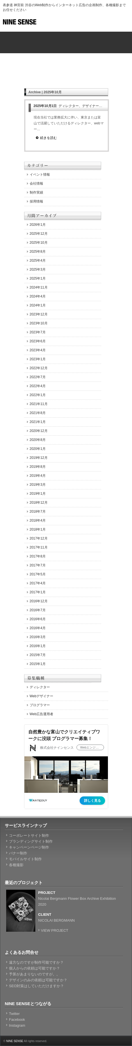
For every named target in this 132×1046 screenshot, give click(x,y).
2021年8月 (38, 413)
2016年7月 (38, 610)
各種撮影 (16, 865)
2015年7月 (38, 655)
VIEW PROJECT (54, 930)
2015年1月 (38, 664)
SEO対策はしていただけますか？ (36, 986)
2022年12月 (39, 368)
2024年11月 (39, 287)
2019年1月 (38, 494)
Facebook (17, 1019)
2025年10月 (39, 243)
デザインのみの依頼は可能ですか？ (38, 980)
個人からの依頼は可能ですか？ (34, 968)
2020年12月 (39, 431)
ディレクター (40, 687)
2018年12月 (39, 503)
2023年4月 (38, 350)
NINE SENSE (14, 1041)
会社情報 (36, 183)
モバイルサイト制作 (25, 859)
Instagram (17, 1025)
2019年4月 (38, 476)
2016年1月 (38, 646)
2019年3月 (38, 485)
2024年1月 (38, 305)
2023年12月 (39, 314)
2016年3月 (38, 637)
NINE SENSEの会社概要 (66, 47)
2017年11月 (39, 547)
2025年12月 (39, 234)
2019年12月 (39, 458)
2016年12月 (39, 601)
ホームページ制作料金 (96, 37)
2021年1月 (38, 422)
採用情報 (36, 201)
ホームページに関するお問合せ (96, 47)
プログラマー (40, 705)
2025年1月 (38, 278)
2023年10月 (39, 323)
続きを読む (48, 138)
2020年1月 (38, 449)
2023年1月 (38, 359)
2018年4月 (38, 520)
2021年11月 (39, 404)
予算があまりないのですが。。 (34, 974)
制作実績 (36, 192)
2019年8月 (38, 467)
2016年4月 (38, 628)
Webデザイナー (41, 696)
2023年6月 (38, 341)
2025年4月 (38, 260)
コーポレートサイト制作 (29, 835)
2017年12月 (39, 538)
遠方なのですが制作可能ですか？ (36, 962)
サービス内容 (66, 37)
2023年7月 (38, 332)
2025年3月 (38, 269)
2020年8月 (38, 440)
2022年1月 (38, 395)
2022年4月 (38, 386)
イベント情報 (40, 174)
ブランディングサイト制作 (31, 841)
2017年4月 (38, 583)
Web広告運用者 (41, 714)
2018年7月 (38, 511)
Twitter (14, 1014)
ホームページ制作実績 (37, 47)
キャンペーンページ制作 (29, 847)
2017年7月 (38, 565)
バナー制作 (18, 853)
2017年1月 (38, 592)
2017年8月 (38, 556)
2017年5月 (38, 574)
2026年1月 (38, 225)
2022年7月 (38, 377)
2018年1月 (38, 529)
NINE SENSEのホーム (37, 37)
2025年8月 (38, 252)
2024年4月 (38, 296)
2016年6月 (38, 619)
